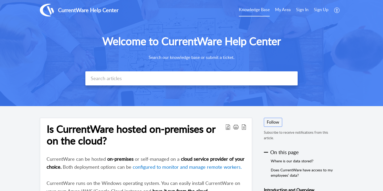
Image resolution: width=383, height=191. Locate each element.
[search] (191, 78)
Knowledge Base (254, 9)
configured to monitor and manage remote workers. (187, 167)
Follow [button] (273, 122)
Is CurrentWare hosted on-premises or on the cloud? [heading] (131, 135)
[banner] (191, 53)
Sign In (302, 9)
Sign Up (321, 9)
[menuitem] (254, 10)
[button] (337, 10)
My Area (283, 9)
